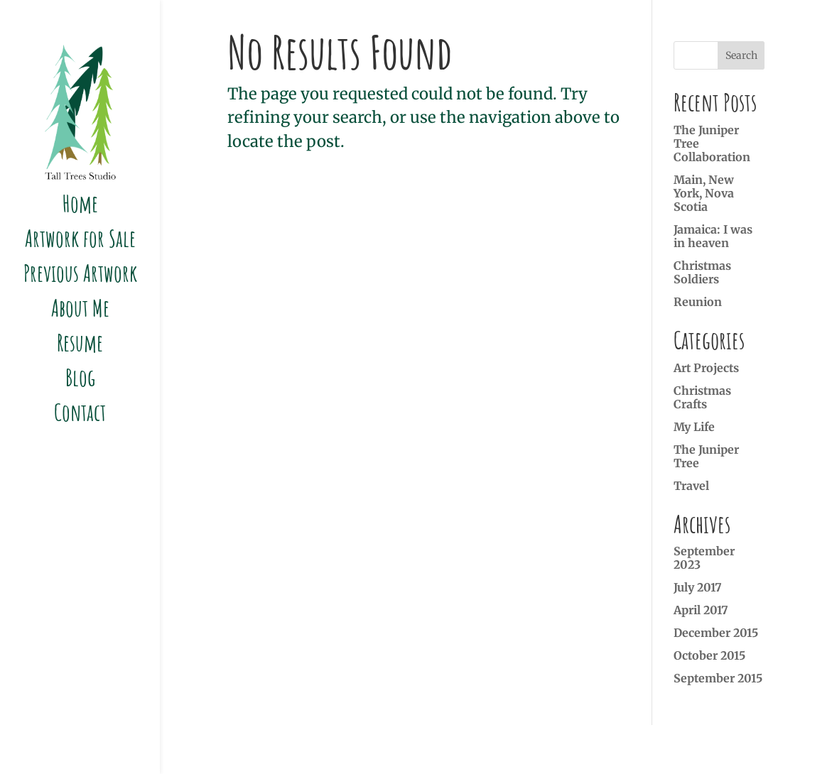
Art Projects (706, 368)
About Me (80, 310)
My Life (694, 427)
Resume (80, 344)
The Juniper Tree (706, 456)
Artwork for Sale (80, 240)
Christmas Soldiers (702, 272)
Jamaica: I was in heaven (713, 236)
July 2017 (698, 587)
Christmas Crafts (702, 397)
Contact (80, 414)
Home (80, 205)
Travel (691, 486)
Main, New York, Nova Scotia (704, 193)
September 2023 (704, 558)
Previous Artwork (80, 275)
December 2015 (716, 633)
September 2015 (718, 678)
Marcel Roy (629, 749)
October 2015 (709, 655)
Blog (80, 379)
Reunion (698, 302)
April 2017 (701, 610)
